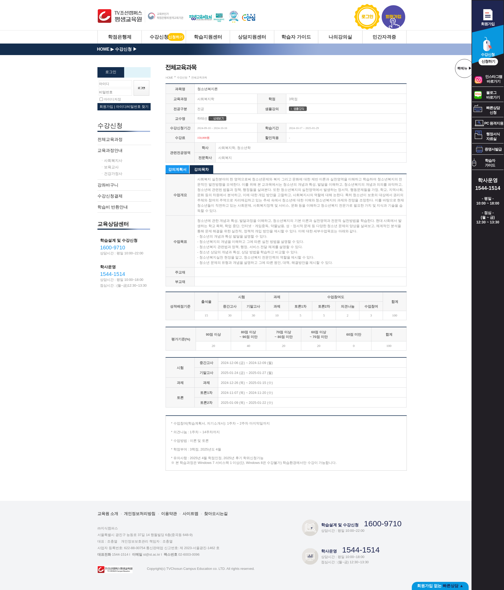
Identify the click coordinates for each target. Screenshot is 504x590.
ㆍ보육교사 (109, 166)
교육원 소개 (107, 513)
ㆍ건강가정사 (111, 173)
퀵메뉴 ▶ (464, 68)
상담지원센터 (252, 37)
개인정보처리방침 (139, 513)
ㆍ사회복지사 (111, 160)
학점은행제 (120, 37)
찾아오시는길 (216, 513)
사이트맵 (190, 513)
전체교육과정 (110, 139)
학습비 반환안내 (112, 207)
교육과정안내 (110, 150)
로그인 (367, 17)
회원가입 (393, 17)
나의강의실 (340, 37)
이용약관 (169, 513)
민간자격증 (384, 37)
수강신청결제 (110, 196)
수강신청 (159, 37)
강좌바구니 (107, 185)
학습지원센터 (208, 37)
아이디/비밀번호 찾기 (132, 107)
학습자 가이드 (296, 37)
